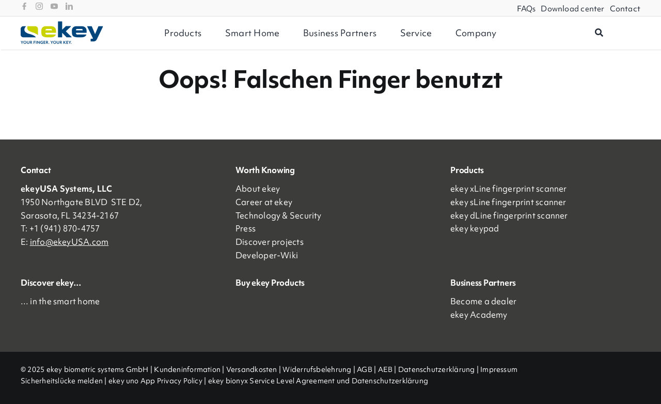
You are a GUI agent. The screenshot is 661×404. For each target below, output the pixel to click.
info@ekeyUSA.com (69, 241)
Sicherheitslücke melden (62, 380)
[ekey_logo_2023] (62, 24)
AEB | (388, 369)
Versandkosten (251, 369)
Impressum (498, 369)
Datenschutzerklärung (436, 369)
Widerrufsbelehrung (316, 369)
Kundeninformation (187, 369)
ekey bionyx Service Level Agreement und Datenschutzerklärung (318, 380)
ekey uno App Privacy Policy (155, 380)
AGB (364, 369)
